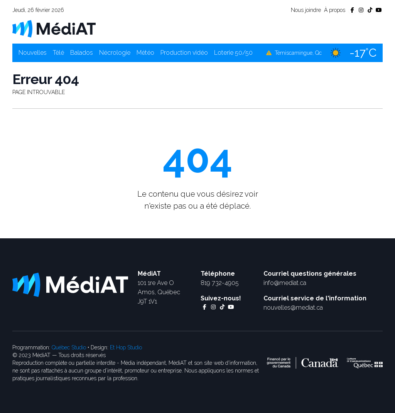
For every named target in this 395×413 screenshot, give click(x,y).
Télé (58, 52)
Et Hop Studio (126, 347)
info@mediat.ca (284, 283)
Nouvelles (33, 52)
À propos (334, 10)
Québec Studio (69, 347)
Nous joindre (306, 10)
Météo (145, 52)
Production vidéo (184, 52)
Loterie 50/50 (233, 52)
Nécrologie (114, 52)
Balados (81, 52)
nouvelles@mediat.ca (293, 307)
